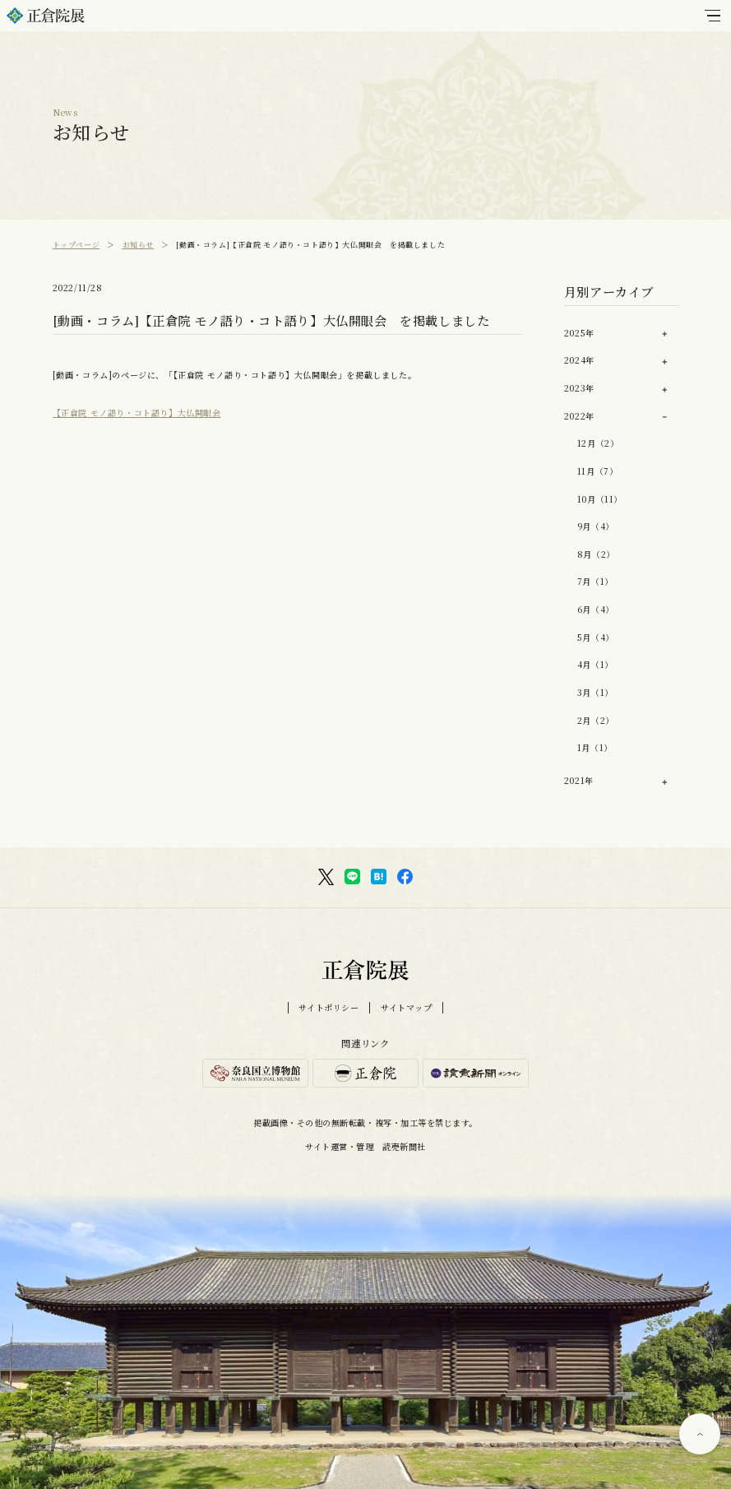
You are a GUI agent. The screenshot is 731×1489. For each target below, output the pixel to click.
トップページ (76, 244)
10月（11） (599, 499)
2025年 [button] (579, 333)
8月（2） (596, 554)
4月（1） (595, 664)
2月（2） (595, 720)
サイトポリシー (328, 1008)
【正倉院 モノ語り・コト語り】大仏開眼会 (137, 412)
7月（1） (595, 581)
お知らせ (138, 244)
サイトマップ (407, 1008)
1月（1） (595, 747)
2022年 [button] (579, 416)
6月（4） (595, 609)
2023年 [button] (579, 388)
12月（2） (598, 443)
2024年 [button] (579, 360)
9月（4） (595, 526)
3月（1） (595, 692)
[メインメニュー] (713, 15)
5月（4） (595, 637)
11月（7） (597, 471)
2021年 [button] (579, 780)
